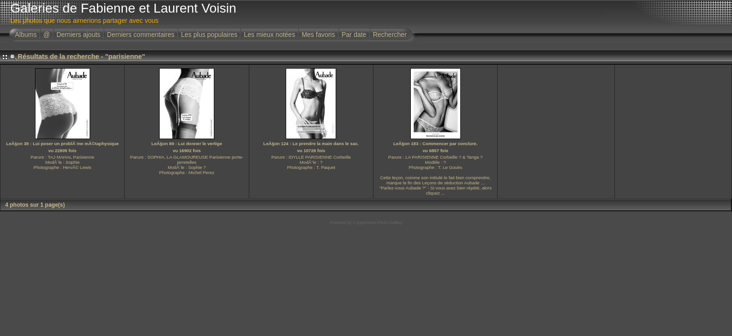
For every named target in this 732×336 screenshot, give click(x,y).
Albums (26, 34)
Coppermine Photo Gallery (377, 222)
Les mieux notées (269, 34)
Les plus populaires (209, 34)
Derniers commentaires (141, 34)
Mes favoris (318, 34)
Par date (354, 34)
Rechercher (390, 34)
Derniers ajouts (78, 34)
